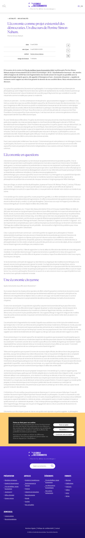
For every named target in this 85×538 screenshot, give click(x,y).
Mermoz (68, 480)
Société (27, 501)
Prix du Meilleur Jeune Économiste (11, 488)
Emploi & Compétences (32, 480)
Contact (57, 528)
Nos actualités (29, 505)
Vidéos (68, 490)
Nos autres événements (49, 492)
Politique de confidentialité (45, 528)
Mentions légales (30, 528)
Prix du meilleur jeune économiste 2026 (39, 70)
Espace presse (9, 498)
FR (78, 6)
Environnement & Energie (30, 484)
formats (68, 476)
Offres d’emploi (9, 495)
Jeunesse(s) (8, 492)
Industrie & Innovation (32, 492)
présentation (9, 476)
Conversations (9, 516)
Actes (67, 493)
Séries (68, 496)
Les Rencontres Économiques (50, 487)
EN (82, 6)
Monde (27, 498)
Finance (27, 489)
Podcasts (68, 487)
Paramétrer (63, 430)
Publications (69, 483)
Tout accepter (63, 425)
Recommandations (10, 519)
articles (27, 476)
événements (48, 476)
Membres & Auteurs (11, 480)
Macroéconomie (30, 495)
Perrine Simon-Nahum (36, 54)
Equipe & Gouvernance (12, 483)
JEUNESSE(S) (8, 511)
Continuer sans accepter (64, 434)
